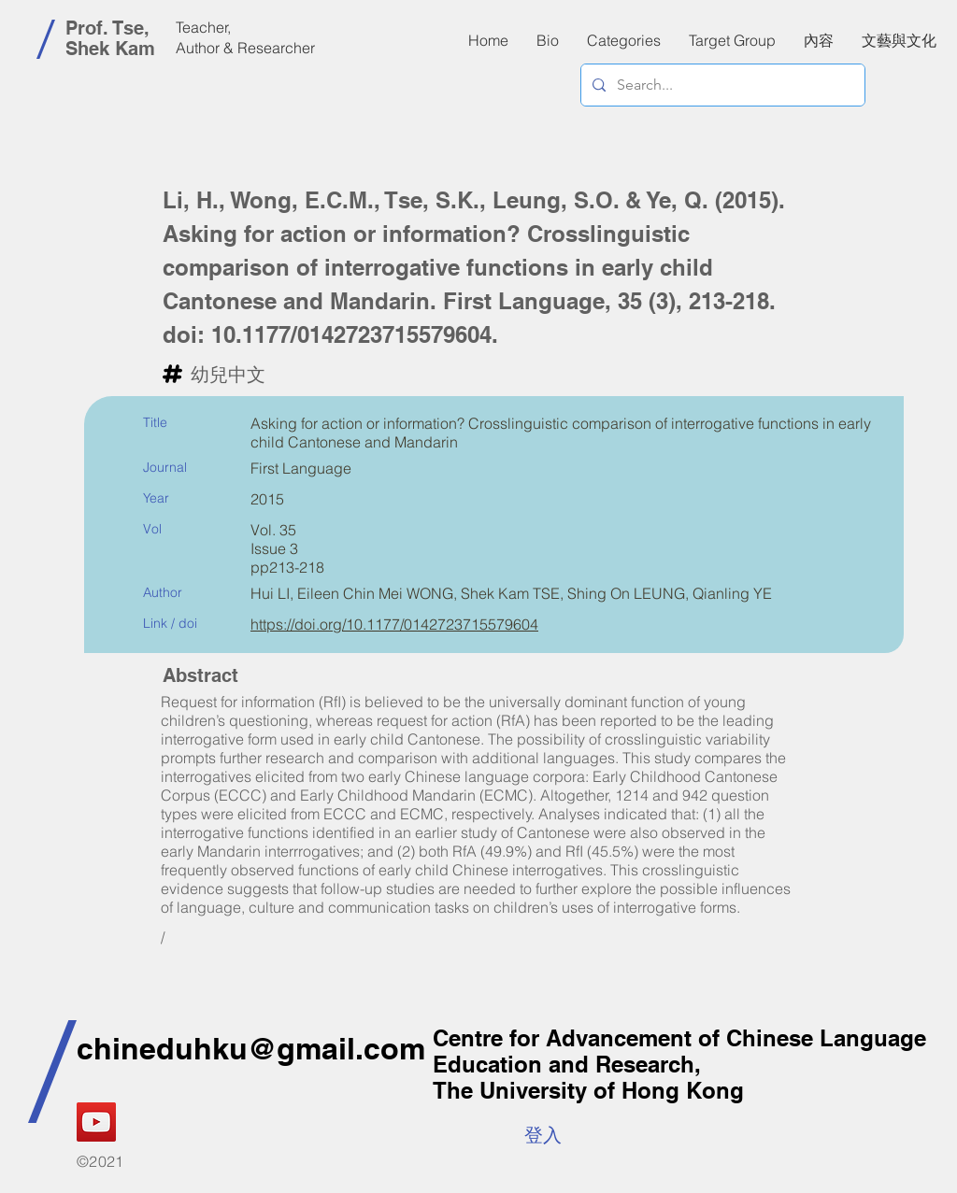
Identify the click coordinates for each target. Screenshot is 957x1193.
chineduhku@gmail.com (251, 1048)
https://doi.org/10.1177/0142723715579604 (394, 624)
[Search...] (721, 85)
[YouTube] (96, 1122)
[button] (819, 40)
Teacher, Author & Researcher (245, 37)
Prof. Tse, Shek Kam (110, 38)
